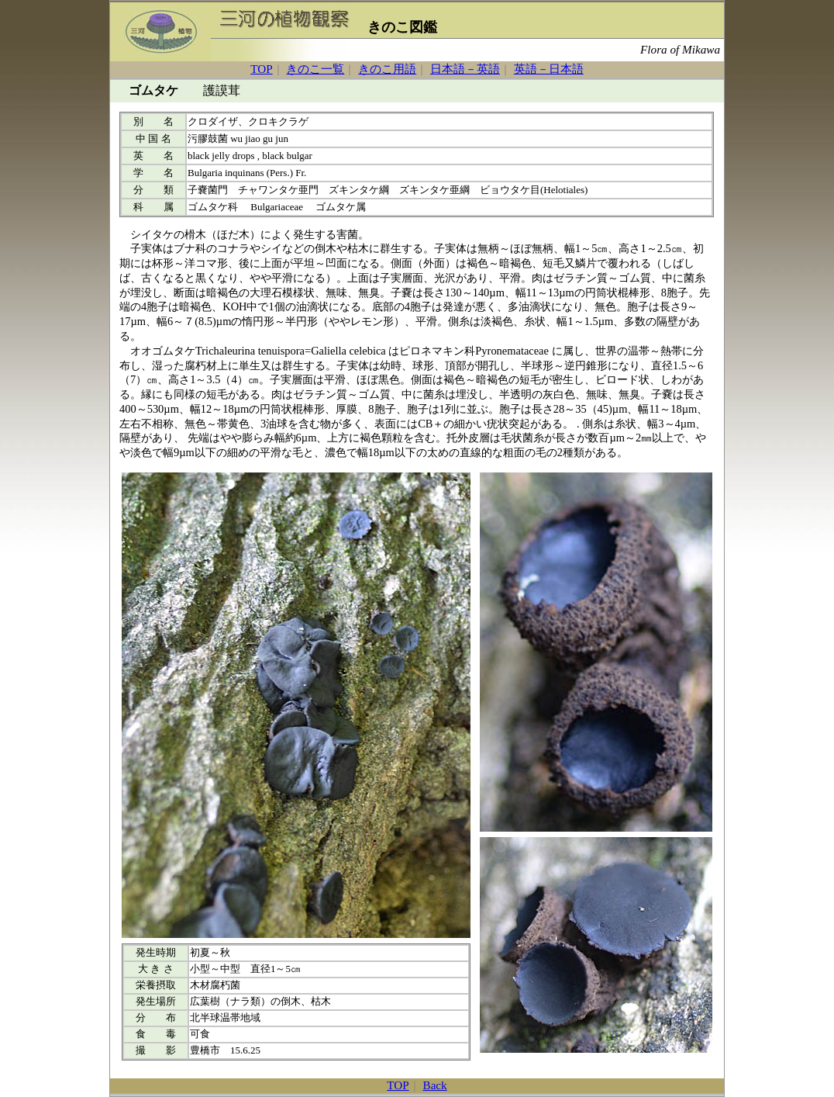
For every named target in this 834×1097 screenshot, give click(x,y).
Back (435, 1085)
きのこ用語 (387, 68)
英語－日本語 (549, 68)
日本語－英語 (465, 68)
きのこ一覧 (315, 68)
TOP (261, 68)
